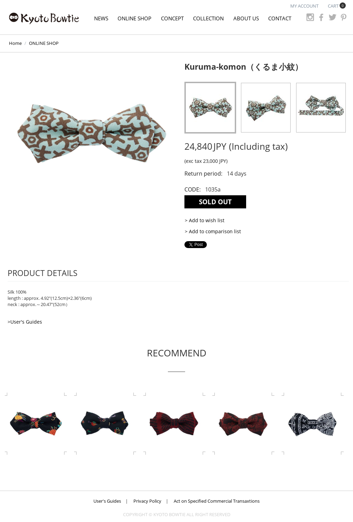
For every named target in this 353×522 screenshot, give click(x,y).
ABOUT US (246, 18)
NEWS (101, 18)
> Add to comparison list (213, 231)
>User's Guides (25, 321)
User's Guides (107, 501)
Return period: (203, 173)
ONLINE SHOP (134, 18)
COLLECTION (208, 18)
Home (15, 43)
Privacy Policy (147, 501)
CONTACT (279, 18)
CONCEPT (172, 18)
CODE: (192, 189)
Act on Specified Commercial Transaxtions (217, 501)
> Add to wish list (204, 220)
